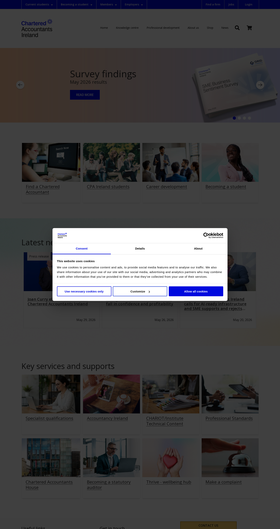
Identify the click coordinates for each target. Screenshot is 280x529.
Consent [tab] (82, 248)
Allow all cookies (196, 291)
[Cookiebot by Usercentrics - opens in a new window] (206, 235)
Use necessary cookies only (84, 291)
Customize (140, 291)
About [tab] (198, 248)
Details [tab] (140, 248)
